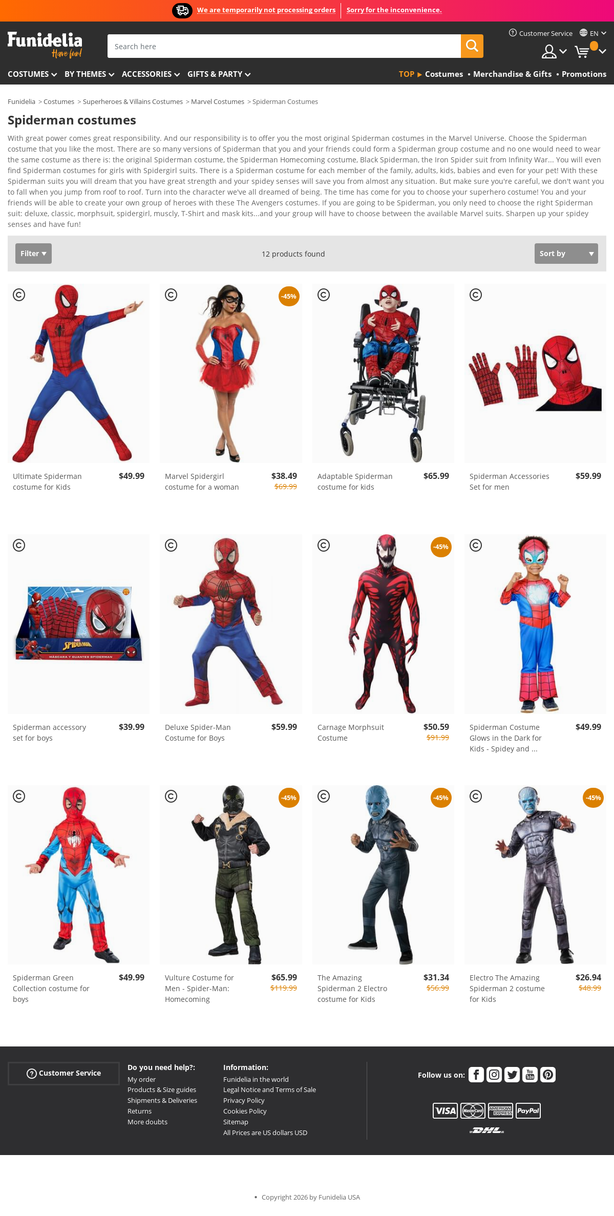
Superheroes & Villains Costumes (133, 101)
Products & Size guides (162, 1060)
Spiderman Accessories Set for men (509, 453)
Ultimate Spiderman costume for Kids (47, 453)
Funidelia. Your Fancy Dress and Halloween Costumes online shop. (45, 45)
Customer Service (64, 1044)
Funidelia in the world (256, 1050)
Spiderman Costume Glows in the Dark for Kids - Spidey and (506, 709)
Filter (29, 224)
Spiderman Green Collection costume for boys (51, 959)
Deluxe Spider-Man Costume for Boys (198, 704)
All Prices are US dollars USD (265, 1103)
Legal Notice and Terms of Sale (269, 1060)
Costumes (28, 74)
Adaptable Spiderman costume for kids (355, 453)
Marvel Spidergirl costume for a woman (202, 453)
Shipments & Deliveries (162, 1071)
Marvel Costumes (217, 101)
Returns (140, 1082)
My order (142, 1050)
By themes (85, 74)
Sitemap (235, 1093)
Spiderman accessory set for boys (49, 704)
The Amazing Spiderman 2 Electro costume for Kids (352, 959)
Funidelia (21, 101)
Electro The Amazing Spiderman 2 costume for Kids (507, 959)
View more (36, 194)
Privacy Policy (244, 1071)
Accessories (147, 74)
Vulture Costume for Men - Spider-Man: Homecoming (199, 959)
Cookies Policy (245, 1082)
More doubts (147, 1093)
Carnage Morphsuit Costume (350, 704)
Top (406, 74)
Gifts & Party (214, 74)
